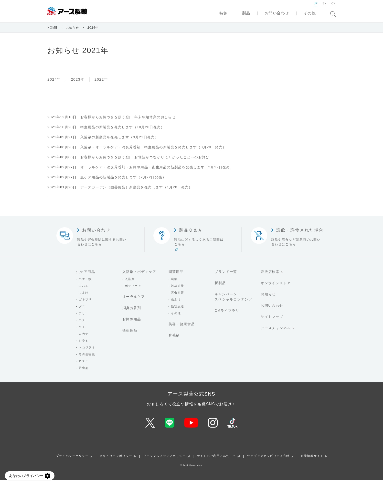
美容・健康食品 (182, 329)
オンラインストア (276, 288)
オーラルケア (133, 301)
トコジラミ (87, 352)
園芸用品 (176, 276)
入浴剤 (130, 283)
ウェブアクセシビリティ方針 (268, 460)
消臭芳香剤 (131, 312)
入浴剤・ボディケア (139, 276)
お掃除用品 (131, 324)
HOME (52, 32)
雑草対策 (177, 290)
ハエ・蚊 (85, 283)
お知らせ (72, 32)
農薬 (174, 283)
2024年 (54, 84)
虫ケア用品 (85, 276)
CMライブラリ (226, 315)
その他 (176, 318)
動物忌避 (177, 311)
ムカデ (83, 338)
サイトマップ (272, 321)
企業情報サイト (312, 460)
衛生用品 (130, 335)
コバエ (83, 290)
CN (333, 8)
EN (324, 8)
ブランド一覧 (225, 276)
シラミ (83, 345)
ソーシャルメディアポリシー (164, 460)
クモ (82, 331)
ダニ (82, 311)
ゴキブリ (85, 304)
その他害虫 (87, 359)
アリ (82, 318)
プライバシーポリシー (72, 460)
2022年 (101, 84)
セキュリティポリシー (116, 460)
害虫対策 (177, 297)
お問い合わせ (272, 310)
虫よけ (83, 297)
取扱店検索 (270, 276)
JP (316, 8)
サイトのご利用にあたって (216, 460)
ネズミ (83, 365)
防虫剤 (83, 372)
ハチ (82, 324)
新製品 (220, 288)
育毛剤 (174, 340)
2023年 (77, 84)
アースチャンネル (276, 332)
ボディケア (133, 290)
